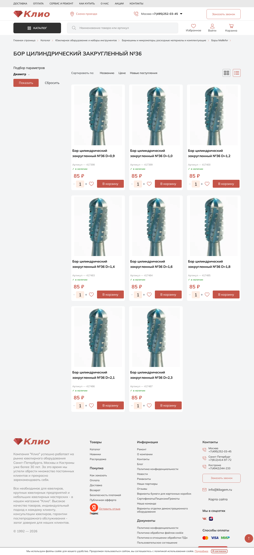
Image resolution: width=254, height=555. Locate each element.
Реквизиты (144, 479)
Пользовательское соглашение (157, 542)
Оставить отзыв (109, 508)
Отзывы (142, 488)
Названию (107, 73)
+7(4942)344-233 (219, 468)
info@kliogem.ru (220, 489)
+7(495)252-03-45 (165, 13)
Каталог (37, 28)
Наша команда (146, 503)
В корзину (110, 184)
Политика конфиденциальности (157, 469)
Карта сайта (218, 499)
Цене (122, 73)
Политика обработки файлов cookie (160, 532)
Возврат (95, 490)
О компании (145, 454)
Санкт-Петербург (219, 456)
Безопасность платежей (105, 495)
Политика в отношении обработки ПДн (162, 537)
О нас (105, 3)
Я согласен (219, 551)
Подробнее (201, 551)
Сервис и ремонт (61, 3)
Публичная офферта (103, 500)
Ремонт (141, 449)
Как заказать (98, 475)
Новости (142, 474)
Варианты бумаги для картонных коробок (164, 493)
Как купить (87, 3)
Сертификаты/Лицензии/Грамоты (158, 498)
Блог (140, 464)
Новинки (95, 454)
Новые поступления (143, 73)
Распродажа (98, 459)
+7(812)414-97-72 (219, 460)
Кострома (214, 465)
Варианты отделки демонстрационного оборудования (162, 510)
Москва (146, 13)
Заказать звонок (221, 478)
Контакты (136, 3)
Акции (119, 3)
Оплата (38, 3)
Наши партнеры (147, 483)
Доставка (20, 3)
